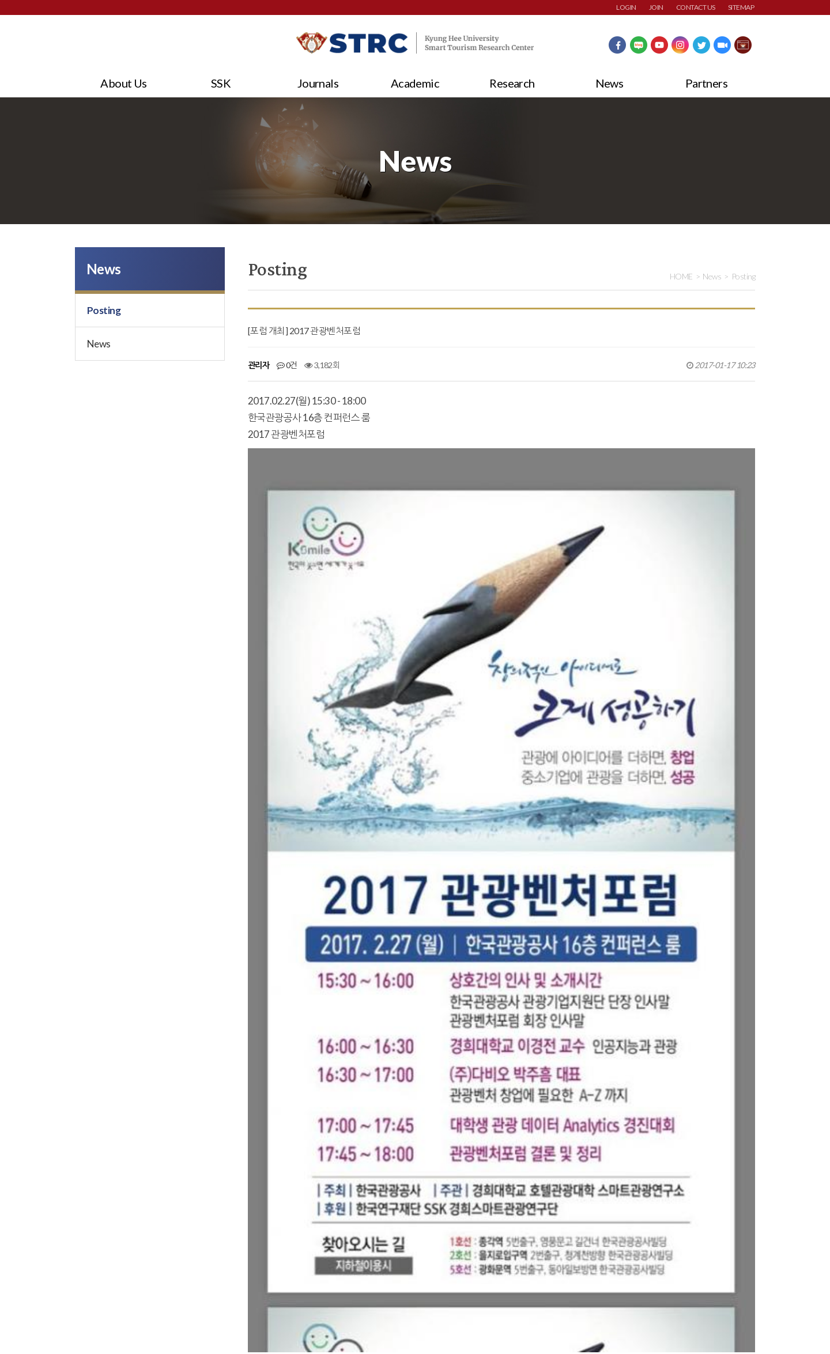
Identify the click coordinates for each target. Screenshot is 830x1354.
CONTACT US (695, 7)
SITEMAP (741, 7)
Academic (415, 83)
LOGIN (626, 7)
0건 (287, 365)
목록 (743, 1016)
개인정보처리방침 (157, 1265)
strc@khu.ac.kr (351, 1319)
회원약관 (89, 1265)
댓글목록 (270, 1134)
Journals (318, 83)
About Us (123, 83)
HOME (681, 276)
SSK (221, 83)
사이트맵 (330, 1265)
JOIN (656, 7)
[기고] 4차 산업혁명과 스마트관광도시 (354, 1078)
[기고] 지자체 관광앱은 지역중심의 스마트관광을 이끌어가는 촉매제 (401, 1050)
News (609, 83)
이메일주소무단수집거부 (251, 1265)
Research (512, 83)
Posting (103, 310)
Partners (706, 83)
